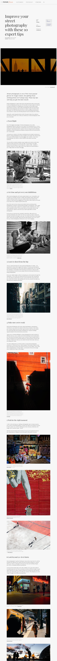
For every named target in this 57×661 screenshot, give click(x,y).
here (25, 136)
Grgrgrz (11, 188)
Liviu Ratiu (8, 416)
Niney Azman (9, 467)
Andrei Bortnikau (9, 641)
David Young (19, 606)
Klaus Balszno (10, 552)
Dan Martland (52, 87)
